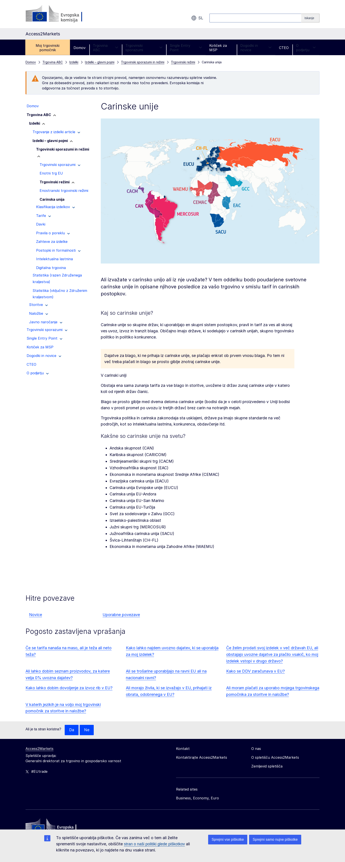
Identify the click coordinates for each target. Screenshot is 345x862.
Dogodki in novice (256, 47)
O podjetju (306, 47)
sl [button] (197, 18)
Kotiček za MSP (218, 47)
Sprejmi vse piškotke (228, 839)
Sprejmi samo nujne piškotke (275, 839)
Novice (35, 614)
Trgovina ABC (105, 47)
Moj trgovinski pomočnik (47, 47)
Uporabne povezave (121, 614)
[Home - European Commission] (57, 827)
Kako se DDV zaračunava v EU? (255, 671)
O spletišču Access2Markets (275, 757)
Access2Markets (39, 749)
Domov (79, 47)
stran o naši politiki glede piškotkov (154, 844)
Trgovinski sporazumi (143, 47)
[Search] (310, 18)
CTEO (284, 47)
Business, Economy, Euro (197, 798)
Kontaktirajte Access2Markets (201, 757)
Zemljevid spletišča (267, 766)
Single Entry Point (186, 47)
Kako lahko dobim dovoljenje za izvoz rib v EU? (69, 688)
